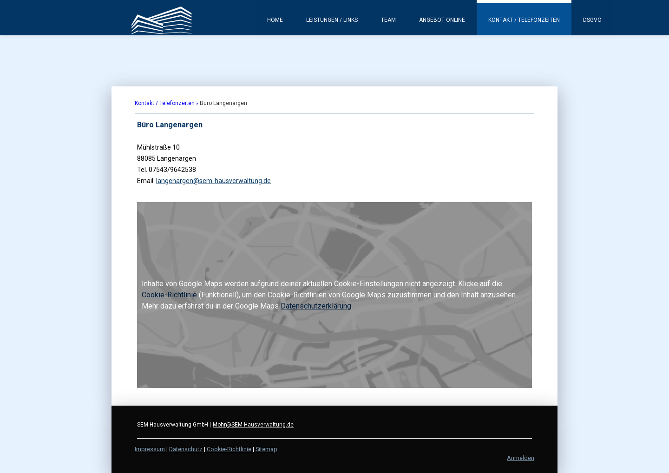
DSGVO (592, 20)
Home (275, 20)
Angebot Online (442, 20)
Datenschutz (186, 449)
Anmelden (520, 457)
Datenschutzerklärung (316, 306)
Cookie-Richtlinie (169, 294)
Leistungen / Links (332, 20)
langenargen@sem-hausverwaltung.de (213, 180)
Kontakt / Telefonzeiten (524, 20)
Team (388, 20)
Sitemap (266, 449)
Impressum (150, 449)
